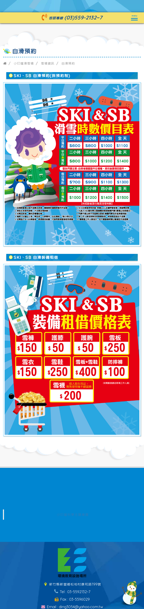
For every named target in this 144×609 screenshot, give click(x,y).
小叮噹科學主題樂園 (73, 514)
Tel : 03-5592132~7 (72, 591)
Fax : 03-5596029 (72, 599)
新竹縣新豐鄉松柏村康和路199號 (72, 584)
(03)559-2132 (80, 17)
